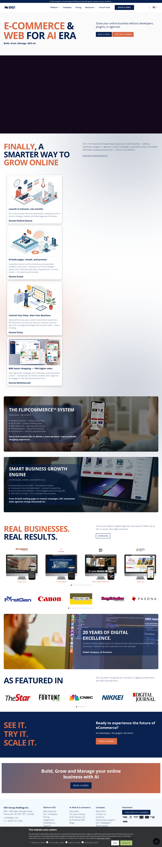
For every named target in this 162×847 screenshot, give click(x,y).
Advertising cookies (91, 842)
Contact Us (101, 814)
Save (115, 843)
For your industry (77, 814)
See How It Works (123, 34)
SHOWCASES (103, 536)
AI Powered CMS (77, 819)
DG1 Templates (50, 814)
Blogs (72, 822)
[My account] (149, 7)
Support (47, 825)
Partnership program (105, 819)
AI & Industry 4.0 (77, 817)
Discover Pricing (16, 332)
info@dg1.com (11, 817)
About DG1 (101, 811)
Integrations (48, 819)
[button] (71, 585)
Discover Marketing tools (20, 383)
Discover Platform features (20, 220)
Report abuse (102, 825)
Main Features (49, 811)
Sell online (74, 811)
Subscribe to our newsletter (136, 812)
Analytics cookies (74, 842)
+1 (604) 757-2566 (13, 820)
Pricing (46, 817)
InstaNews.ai (49, 822)
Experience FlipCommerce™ (95, 155)
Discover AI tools (16, 276)
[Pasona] (144, 599)
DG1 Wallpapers (103, 822)
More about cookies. (103, 838)
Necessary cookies (38, 842)
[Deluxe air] (81, 599)
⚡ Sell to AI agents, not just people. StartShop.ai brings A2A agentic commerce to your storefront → (81, 1)
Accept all (126, 843)
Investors (100, 817)
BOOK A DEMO (104, 34)
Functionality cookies (56, 842)
